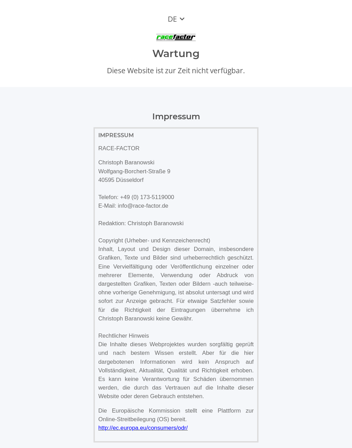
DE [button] (172, 19)
